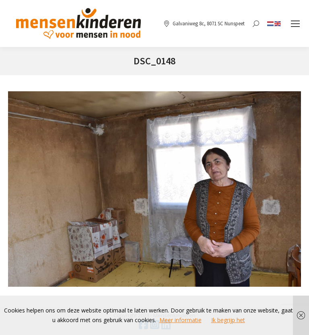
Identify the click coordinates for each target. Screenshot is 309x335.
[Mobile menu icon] (295, 23)
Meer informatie (180, 320)
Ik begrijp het (228, 320)
